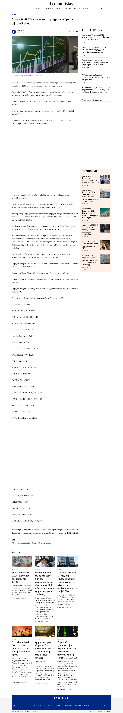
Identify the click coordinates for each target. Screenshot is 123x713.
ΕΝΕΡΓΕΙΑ (77, 8)
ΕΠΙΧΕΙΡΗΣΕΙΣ (49, 8)
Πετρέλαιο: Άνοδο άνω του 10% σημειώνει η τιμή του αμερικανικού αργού (21, 648)
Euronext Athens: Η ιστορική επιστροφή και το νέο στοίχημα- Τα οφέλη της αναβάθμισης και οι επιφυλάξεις (67, 582)
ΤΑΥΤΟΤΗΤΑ (101, 711)
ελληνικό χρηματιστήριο (42, 543)
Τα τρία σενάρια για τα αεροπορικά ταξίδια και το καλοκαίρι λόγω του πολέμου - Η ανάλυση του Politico (96, 90)
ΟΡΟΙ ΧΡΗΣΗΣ (93, 711)
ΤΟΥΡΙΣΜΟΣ (68, 8)
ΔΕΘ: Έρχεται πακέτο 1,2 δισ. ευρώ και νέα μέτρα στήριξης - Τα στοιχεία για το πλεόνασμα (95, 50)
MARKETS (58, 8)
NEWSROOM (20, 30)
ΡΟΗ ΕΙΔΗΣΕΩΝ (92, 30)
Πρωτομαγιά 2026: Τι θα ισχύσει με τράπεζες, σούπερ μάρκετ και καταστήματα (90, 229)
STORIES (85, 8)
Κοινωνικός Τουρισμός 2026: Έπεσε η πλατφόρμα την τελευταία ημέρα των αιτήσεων (95, 37)
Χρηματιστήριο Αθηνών (21, 543)
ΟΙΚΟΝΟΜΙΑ (38, 8)
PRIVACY (108, 711)
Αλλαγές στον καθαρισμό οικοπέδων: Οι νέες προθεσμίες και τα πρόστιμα (96, 77)
